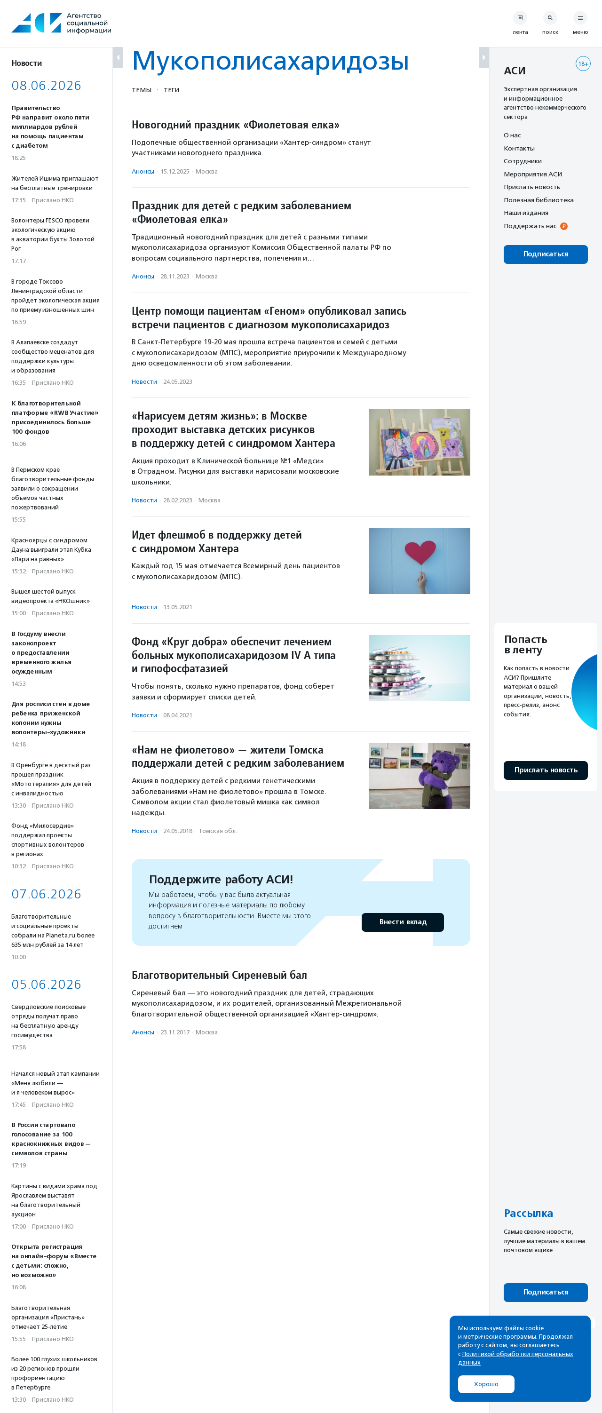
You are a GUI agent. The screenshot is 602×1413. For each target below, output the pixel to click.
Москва (207, 171)
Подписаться (546, 254)
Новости (144, 381)
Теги (171, 90)
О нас (512, 135)
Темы (141, 90)
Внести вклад (402, 922)
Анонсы (143, 171)
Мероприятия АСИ (533, 174)
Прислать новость (532, 187)
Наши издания (526, 212)
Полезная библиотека (539, 200)
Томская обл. (217, 830)
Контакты (519, 148)
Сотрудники (523, 161)
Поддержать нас (530, 226)
